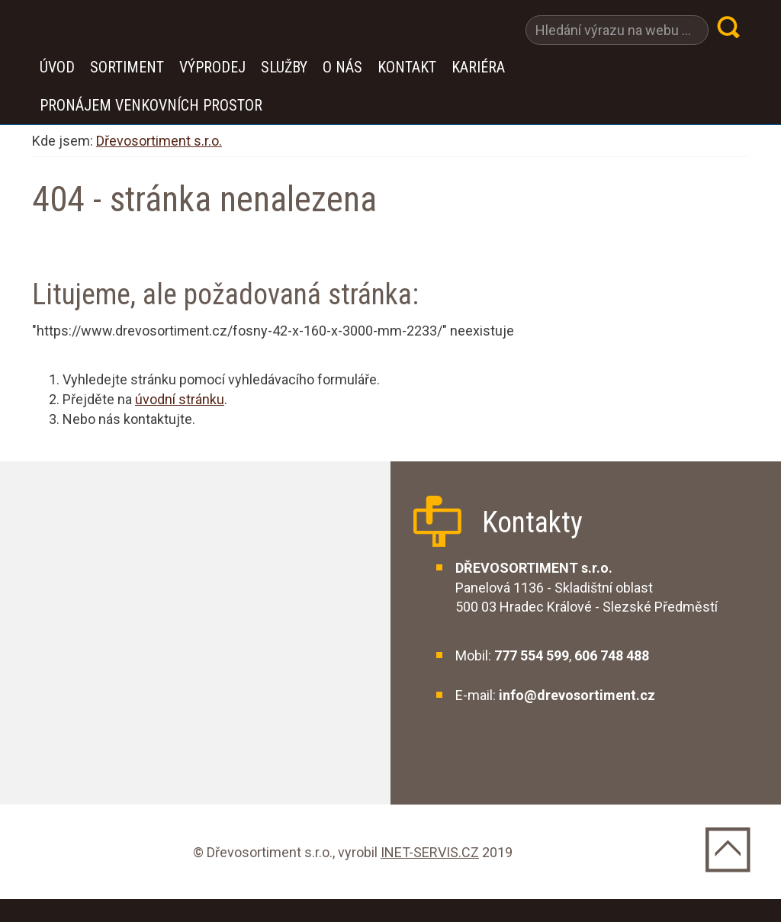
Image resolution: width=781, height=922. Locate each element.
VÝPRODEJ (212, 67)
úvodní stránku (179, 399)
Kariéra (478, 67)
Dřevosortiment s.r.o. (159, 141)
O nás (342, 67)
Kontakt (407, 67)
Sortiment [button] (127, 67)
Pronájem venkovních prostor (151, 105)
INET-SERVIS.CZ (430, 852)
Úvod (57, 67)
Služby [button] (284, 67)
